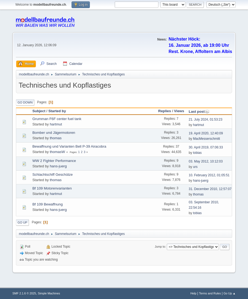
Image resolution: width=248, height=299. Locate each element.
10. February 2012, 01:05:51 (209, 175)
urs (195, 167)
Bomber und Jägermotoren (53, 133)
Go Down (25, 102)
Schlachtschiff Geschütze (52, 174)
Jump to (160, 246)
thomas (56, 138)
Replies (164, 111)
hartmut (56, 124)
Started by (57, 111)
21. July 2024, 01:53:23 (205, 119)
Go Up (22, 222)
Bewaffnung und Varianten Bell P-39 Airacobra (69, 146)
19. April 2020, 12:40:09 (206, 133)
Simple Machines (49, 293)
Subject (38, 111)
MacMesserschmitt (206, 139)
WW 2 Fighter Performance (54, 161)
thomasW (57, 152)
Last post (199, 111)
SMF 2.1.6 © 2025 (24, 293)
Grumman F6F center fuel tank (56, 119)
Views (179, 111)
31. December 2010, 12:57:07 (210, 189)
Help (193, 293)
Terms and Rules (210, 293)
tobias (197, 153)
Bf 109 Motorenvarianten (52, 188)
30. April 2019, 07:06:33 (206, 147)
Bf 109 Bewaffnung (47, 204)
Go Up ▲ (229, 293)
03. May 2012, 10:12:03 (206, 161)
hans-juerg (58, 166)
